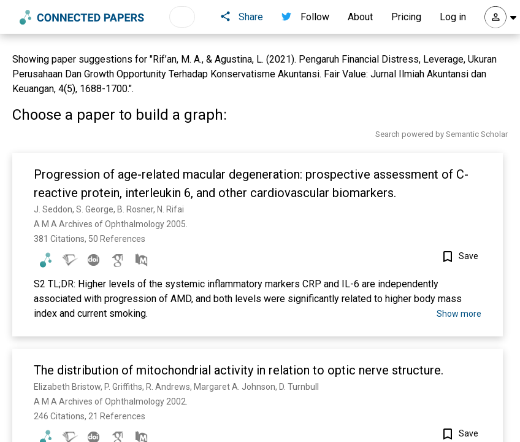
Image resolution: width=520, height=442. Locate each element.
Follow (305, 17)
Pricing (406, 17)
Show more (459, 314)
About (360, 17)
